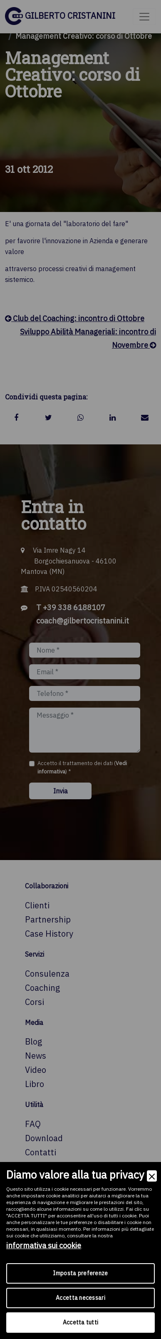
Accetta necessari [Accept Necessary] (80, 1298)
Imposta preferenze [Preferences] (80, 1273)
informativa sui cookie (43, 1245)
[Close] (152, 1176)
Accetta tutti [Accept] (81, 1322)
